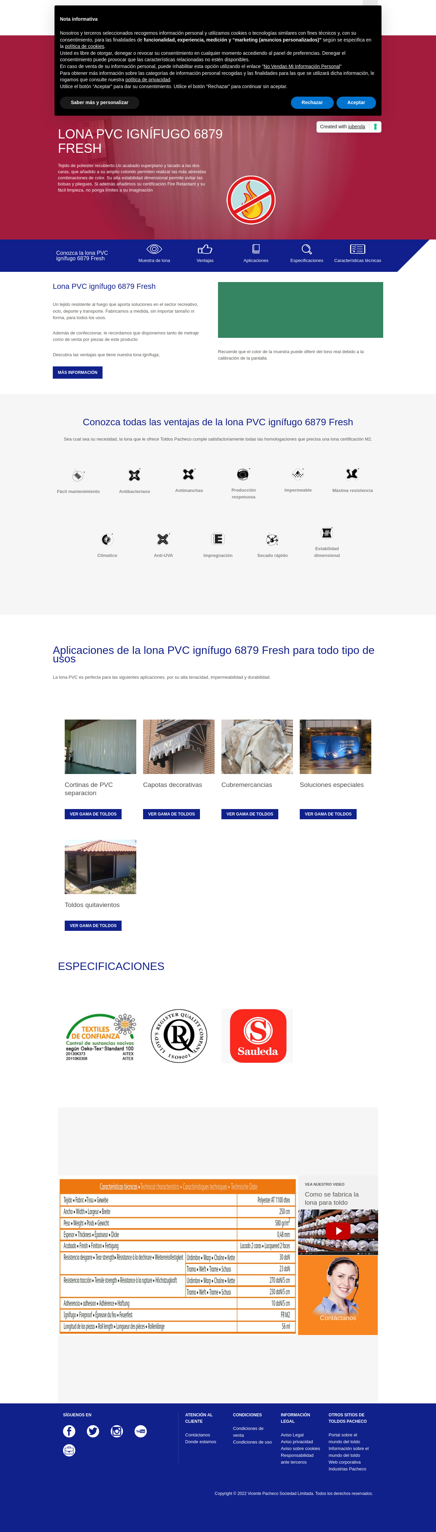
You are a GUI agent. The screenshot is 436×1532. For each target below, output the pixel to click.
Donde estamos (200, 1441)
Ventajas (205, 253)
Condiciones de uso (252, 1442)
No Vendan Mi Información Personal (302, 66)
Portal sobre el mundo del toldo (344, 1438)
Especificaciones (306, 253)
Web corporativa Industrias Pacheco (348, 1465)
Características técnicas (357, 253)
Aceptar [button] (356, 102)
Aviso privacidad (297, 1441)
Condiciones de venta (248, 1432)
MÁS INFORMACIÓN (77, 372)
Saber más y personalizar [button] (99, 102)
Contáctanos (197, 1434)
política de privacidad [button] (147, 79)
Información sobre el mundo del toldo (349, 1452)
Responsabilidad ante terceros (297, 1459)
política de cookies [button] (84, 46)
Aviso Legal (292, 1434)
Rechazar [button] (312, 102)
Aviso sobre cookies (300, 1448)
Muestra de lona (154, 253)
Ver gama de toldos (93, 814)
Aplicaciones (256, 253)
